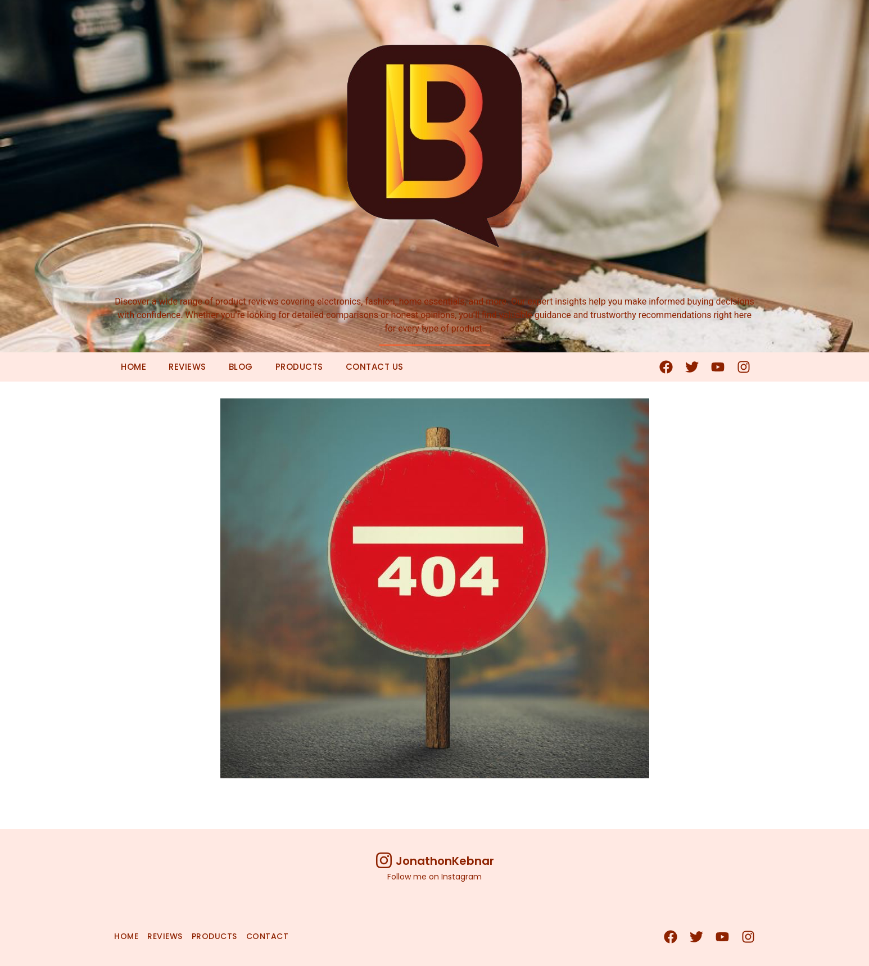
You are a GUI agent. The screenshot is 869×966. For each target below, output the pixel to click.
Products (299, 367)
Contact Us (375, 367)
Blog (241, 367)
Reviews (187, 367)
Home (133, 367)
